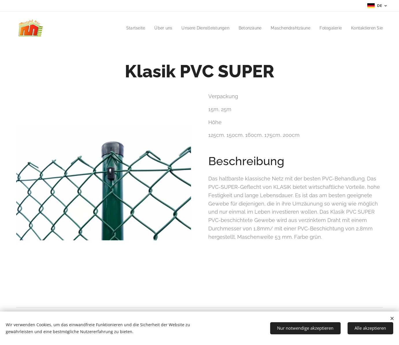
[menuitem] (125, 28)
